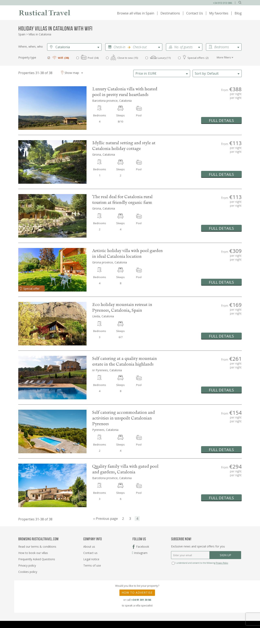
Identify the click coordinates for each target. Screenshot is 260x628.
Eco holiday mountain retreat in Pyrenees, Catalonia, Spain (122, 307)
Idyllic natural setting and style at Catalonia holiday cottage (123, 146)
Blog (238, 13)
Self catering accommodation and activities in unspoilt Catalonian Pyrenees (123, 418)
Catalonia (62, 47)
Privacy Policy (222, 562)
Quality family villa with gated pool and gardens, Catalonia (125, 469)
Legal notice (91, 559)
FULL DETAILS (221, 120)
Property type (27, 57)
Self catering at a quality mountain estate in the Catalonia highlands (124, 361)
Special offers (196, 58)
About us (89, 546)
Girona (96, 154)
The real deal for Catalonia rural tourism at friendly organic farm (122, 199)
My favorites (218, 13)
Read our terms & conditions (37, 546)
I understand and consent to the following (200, 562)
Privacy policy (27, 565)
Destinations (170, 13)
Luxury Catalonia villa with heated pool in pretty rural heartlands (124, 92)
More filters (224, 57)
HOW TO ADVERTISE (137, 592)
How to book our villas (33, 553)
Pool (90, 58)
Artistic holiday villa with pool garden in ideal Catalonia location (127, 253)
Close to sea (125, 58)
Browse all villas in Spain (135, 13)
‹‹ (105, 519)
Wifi (60, 58)
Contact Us (194, 13)
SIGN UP (225, 555)
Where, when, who (30, 46)
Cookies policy (27, 572)
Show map (72, 73)
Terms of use (92, 565)
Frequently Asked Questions (36, 559)
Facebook (142, 546)
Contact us (90, 553)
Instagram (139, 553)
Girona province (102, 262)
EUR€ (145, 73)
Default (207, 73)
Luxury (162, 58)
